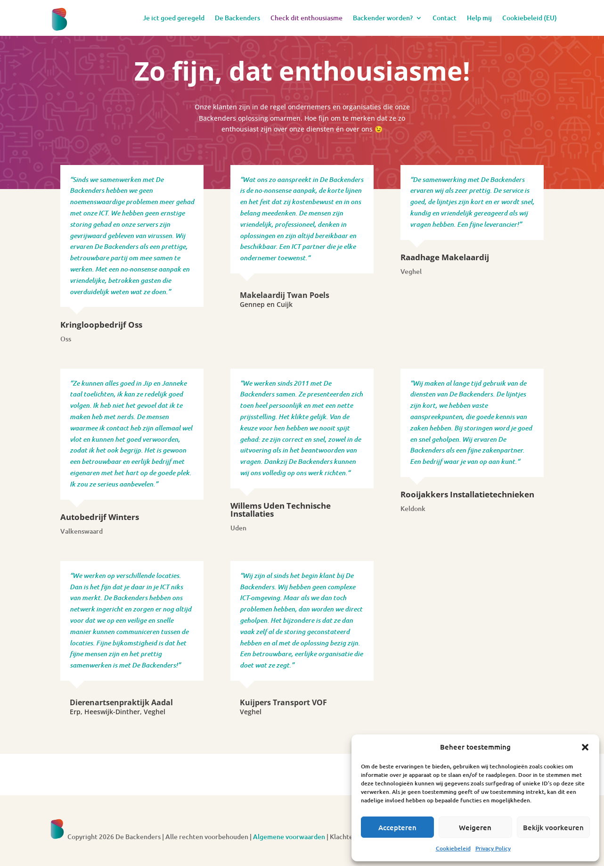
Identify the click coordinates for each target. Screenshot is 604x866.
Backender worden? (383, 17)
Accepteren (397, 827)
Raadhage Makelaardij (444, 257)
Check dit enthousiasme (306, 17)
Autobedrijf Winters (99, 516)
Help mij (479, 17)
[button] (585, 747)
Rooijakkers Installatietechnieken (467, 494)
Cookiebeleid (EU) (529, 17)
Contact (445, 17)
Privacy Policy (493, 848)
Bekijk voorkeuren (553, 827)
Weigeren (475, 827)
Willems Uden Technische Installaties (280, 509)
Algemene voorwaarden (289, 836)
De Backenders (237, 17)
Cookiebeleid (453, 848)
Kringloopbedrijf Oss (101, 324)
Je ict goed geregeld (173, 17)
